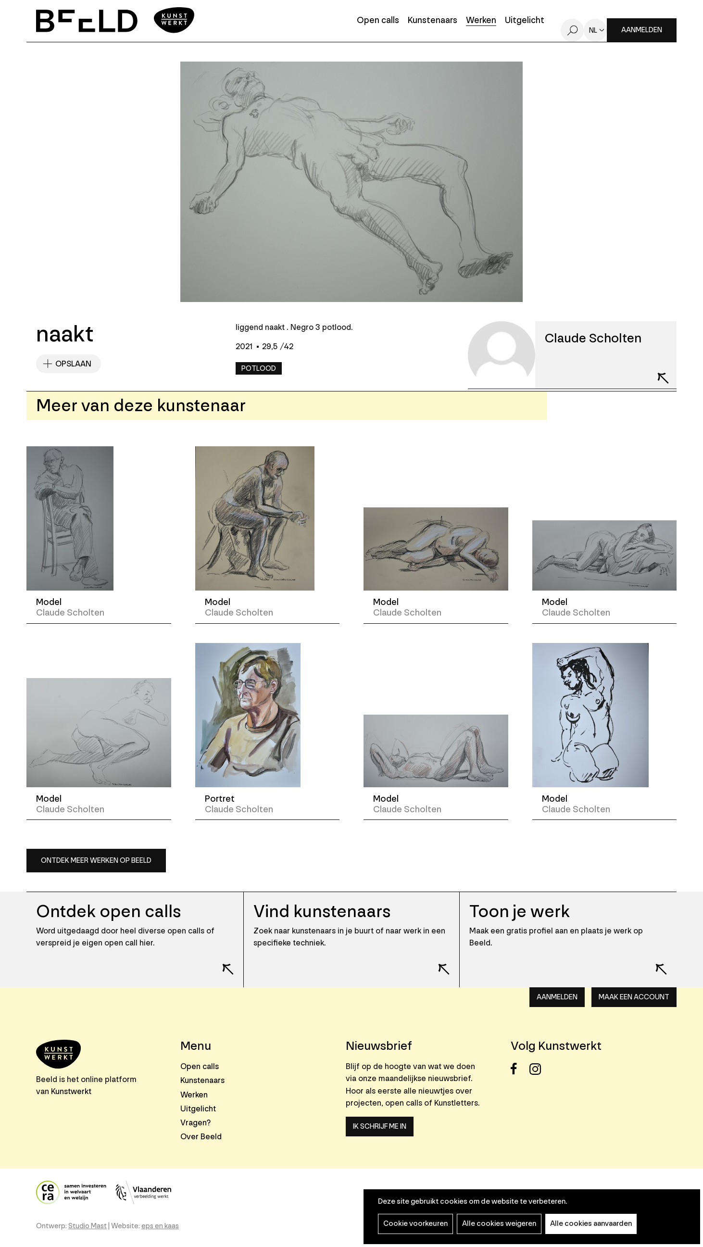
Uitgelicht (524, 21)
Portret (220, 799)
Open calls (378, 21)
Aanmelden (641, 30)
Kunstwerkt (71, 1091)
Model (49, 602)
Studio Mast (87, 1226)
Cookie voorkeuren (415, 1223)
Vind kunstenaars (321, 911)
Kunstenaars (432, 21)
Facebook (519, 1068)
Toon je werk (519, 911)
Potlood (258, 368)
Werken (481, 21)
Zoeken (572, 30)
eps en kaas (160, 1226)
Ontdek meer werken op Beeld (96, 860)
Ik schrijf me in (379, 1126)
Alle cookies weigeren (499, 1223)
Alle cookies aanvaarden (591, 1223)
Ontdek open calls (108, 911)
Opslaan (73, 364)
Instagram (537, 1068)
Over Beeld (201, 1137)
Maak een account (634, 997)
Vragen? (195, 1123)
